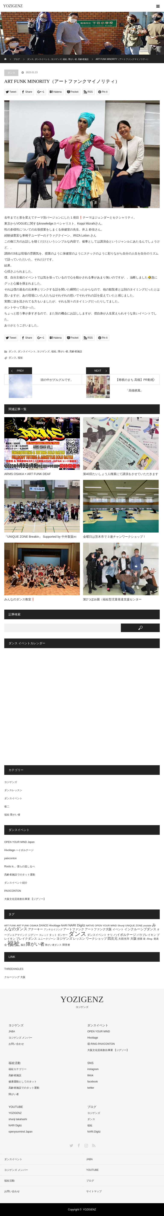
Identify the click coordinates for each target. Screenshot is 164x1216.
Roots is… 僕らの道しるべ (19, 866)
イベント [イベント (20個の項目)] (118, 929)
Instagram (85, 1145)
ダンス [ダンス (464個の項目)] (77, 933)
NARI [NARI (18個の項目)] (64, 925)
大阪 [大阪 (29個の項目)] (133, 938)
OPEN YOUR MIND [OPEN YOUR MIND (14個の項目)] (106, 925)
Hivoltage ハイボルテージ (19, 850)
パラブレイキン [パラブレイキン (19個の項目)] (146, 934)
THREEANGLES (13, 968)
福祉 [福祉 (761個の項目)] (13, 943)
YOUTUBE (92, 1169)
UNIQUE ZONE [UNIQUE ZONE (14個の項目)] (133, 925)
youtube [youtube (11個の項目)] (147, 925)
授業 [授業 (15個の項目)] (139, 938)
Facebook (78, 1145)
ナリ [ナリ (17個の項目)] (110, 934)
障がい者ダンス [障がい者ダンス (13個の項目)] (53, 945)
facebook (92, 1081)
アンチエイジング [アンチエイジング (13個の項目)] (53, 929)
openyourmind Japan (20, 1131)
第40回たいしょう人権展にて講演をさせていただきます (120, 474)
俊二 (6, 806)
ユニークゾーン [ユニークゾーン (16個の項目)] (47, 938)
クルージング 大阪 (14, 977)
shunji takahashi (18, 1119)
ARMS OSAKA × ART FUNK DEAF (27, 474)
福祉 (53, 351)
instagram (93, 1069)
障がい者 (63, 351)
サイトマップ (94, 1191)
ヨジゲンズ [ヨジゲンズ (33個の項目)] (64, 938)
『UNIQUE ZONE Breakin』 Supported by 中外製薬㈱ (41, 536)
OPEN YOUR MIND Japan (19, 842)
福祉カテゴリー (17, 1069)
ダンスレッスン (13, 790)
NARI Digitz (15, 1125)
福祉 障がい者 (12, 814)
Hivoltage (92, 1037)
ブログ (90, 1180)
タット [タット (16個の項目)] (53, 934)
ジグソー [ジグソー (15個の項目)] (33, 934)
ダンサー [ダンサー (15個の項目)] (62, 934)
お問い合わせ (16, 1043)
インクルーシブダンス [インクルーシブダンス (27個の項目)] (140, 929)
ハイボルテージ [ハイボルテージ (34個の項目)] (125, 934)
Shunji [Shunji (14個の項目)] (120, 925)
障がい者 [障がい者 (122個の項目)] (35, 944)
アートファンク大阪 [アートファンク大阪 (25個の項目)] (98, 929)
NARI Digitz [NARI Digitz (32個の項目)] (76, 925)
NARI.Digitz (94, 1131)
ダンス (11, 72)
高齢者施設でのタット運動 (19, 874)
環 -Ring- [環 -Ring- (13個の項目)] (148, 939)
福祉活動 (9, 1180)
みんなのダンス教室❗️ (19, 599)
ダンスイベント (27, 351)
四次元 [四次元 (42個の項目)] (112, 938)
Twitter (71, 1145)
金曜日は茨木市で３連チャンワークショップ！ (114, 536)
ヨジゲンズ (43, 351)
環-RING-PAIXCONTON (101, 1043)
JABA (12, 1031)
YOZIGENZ (13, 6)
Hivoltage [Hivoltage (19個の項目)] (54, 925)
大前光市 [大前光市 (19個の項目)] (123, 938)
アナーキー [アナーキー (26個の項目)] (35, 929)
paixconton (10, 858)
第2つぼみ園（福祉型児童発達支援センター (112, 599)
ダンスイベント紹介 (15, 882)
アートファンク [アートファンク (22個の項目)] (73, 929)
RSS (93, 1145)
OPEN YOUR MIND (98, 1031)
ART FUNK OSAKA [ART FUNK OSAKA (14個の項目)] (27, 925)
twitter (90, 1087)
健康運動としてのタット (23, 1081)
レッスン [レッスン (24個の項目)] (79, 938)
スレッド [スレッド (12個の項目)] (43, 935)
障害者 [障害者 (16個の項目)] (66, 944)
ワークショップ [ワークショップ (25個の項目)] (96, 938)
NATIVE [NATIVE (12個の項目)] (90, 925)
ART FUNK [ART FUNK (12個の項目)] (10, 925)
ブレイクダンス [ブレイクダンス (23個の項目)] (26, 938)
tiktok (90, 1075)
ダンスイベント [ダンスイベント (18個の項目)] (97, 934)
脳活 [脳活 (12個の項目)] (23, 945)
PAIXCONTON (12, 890)
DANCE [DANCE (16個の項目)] (43, 925)
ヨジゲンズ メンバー (20, 1037)
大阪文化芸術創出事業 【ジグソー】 (25, 898)
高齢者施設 (75, 351)
